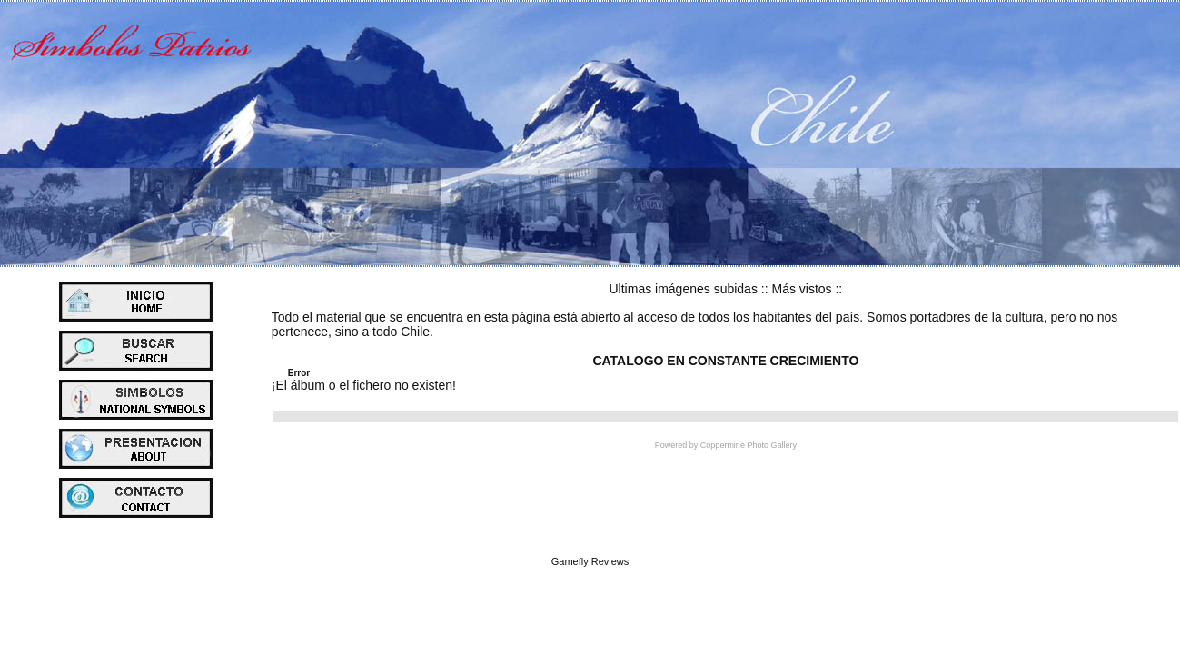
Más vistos (801, 289)
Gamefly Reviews (590, 561)
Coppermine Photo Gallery (748, 445)
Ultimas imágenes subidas (684, 289)
